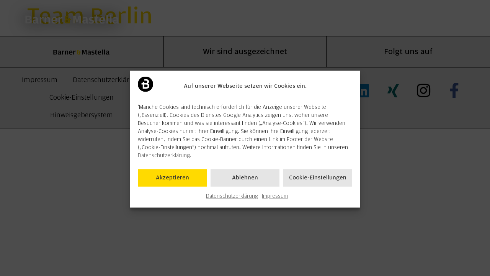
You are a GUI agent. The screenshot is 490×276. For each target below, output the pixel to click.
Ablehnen (245, 181)
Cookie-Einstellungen (317, 181)
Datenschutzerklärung (164, 159)
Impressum (275, 200)
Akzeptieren (172, 181)
